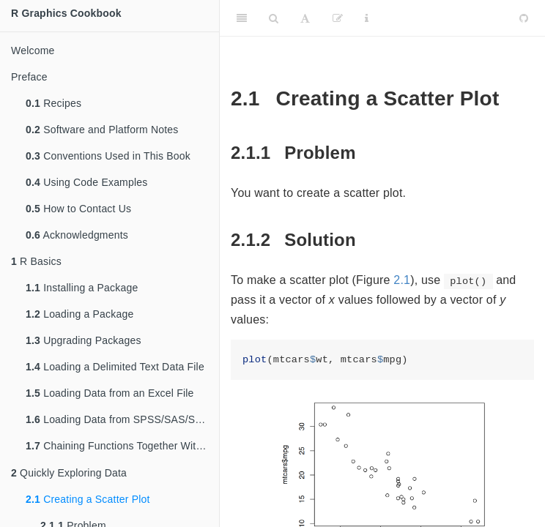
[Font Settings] (305, 18)
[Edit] (338, 18)
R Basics (36, 261)
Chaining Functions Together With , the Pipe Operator (122, 447)
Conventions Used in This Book (108, 156)
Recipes (53, 103)
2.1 (401, 280)
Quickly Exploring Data (69, 474)
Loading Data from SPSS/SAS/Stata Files (122, 419)
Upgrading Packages (83, 340)
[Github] (523, 18)
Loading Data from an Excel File (110, 393)
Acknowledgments (77, 235)
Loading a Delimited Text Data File (115, 367)
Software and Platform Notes (102, 129)
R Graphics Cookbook (66, 13)
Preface (29, 77)
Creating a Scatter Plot (88, 501)
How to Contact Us (78, 208)
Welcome (33, 50)
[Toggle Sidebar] (242, 18)
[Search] (273, 18)
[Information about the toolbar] (366, 18)
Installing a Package (82, 288)
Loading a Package (79, 314)
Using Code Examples (86, 182)
